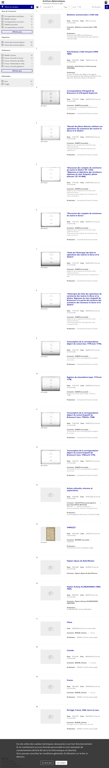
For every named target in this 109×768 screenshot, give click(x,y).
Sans (6, 81)
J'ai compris (61, 763)
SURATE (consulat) (11, 24)
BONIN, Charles (10, 19)
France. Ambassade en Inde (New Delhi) (18, 63)
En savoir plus (47, 763)
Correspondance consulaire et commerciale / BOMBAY (24, 27)
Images (6, 84)
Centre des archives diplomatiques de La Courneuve (23, 42)
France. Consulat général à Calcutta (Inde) (19, 66)
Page (65, 7)
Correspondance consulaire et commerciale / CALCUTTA (25, 22)
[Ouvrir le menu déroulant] (3, 2)
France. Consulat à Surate (13, 58)
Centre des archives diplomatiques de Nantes (20, 45)
